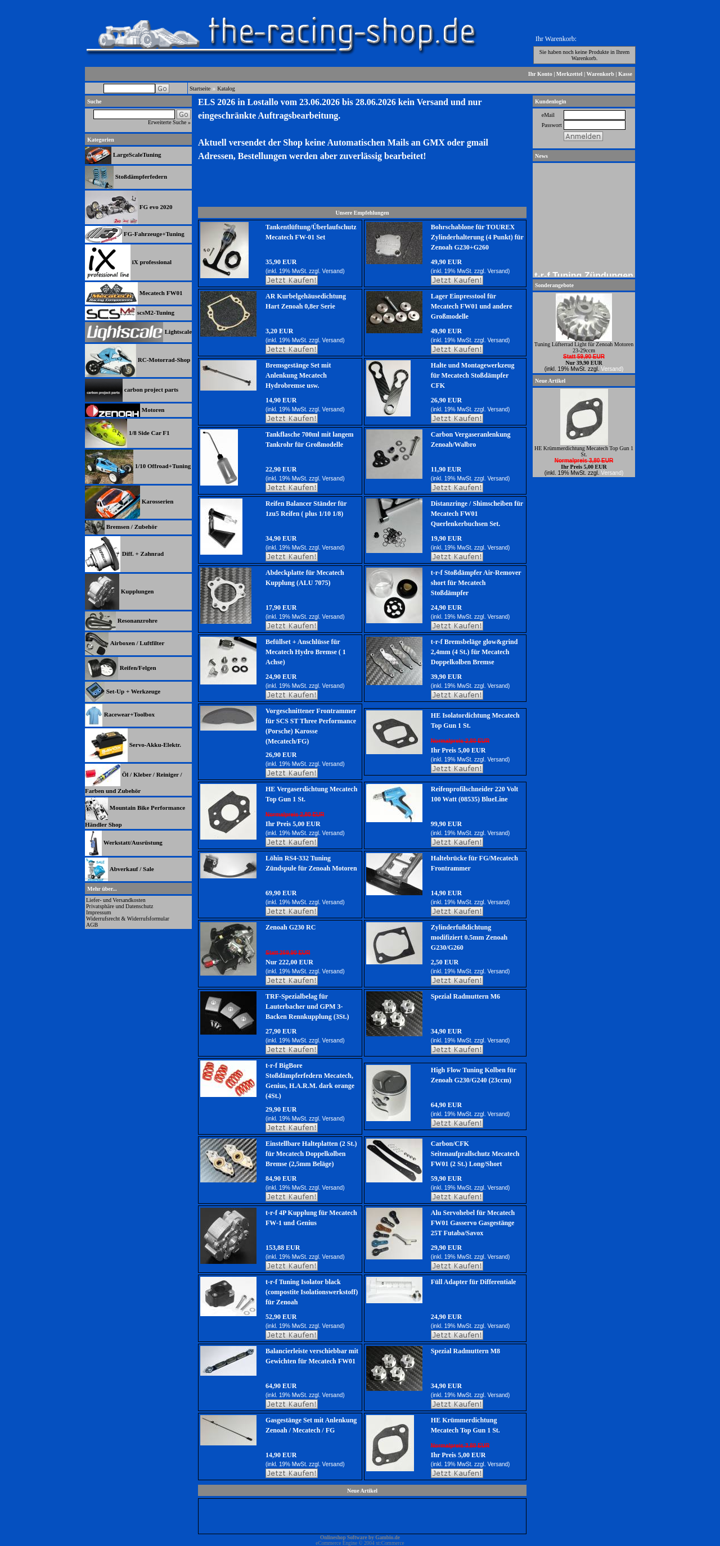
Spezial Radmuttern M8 (465, 1351)
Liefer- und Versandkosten (116, 900)
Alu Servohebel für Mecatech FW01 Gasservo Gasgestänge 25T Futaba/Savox (473, 1223)
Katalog (226, 88)
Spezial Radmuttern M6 (465, 996)
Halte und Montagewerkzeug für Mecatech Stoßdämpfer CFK (473, 375)
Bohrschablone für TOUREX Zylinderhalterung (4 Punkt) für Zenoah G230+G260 (477, 237)
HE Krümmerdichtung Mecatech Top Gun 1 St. (583, 451)
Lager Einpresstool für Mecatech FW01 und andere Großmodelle (471, 306)
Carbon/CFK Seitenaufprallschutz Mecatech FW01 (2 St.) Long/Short (475, 1154)
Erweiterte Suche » (169, 122)
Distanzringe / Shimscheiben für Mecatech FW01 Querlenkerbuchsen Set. (477, 514)
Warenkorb (600, 74)
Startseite (200, 88)
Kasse (625, 74)
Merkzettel (569, 74)
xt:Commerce (390, 1543)
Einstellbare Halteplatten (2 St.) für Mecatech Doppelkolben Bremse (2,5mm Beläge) (311, 1154)
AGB (92, 925)
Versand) (333, 271)
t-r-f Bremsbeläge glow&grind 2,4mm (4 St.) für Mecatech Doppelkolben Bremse (474, 652)
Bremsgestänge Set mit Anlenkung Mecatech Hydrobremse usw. (298, 375)
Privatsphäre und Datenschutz (119, 906)
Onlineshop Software (343, 1537)
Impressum (98, 912)
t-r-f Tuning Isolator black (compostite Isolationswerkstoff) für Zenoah (312, 1292)
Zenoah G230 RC (291, 927)
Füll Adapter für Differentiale (473, 1282)
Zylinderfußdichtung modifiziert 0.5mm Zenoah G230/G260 (469, 937)
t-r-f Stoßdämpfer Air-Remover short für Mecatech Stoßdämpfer (476, 583)
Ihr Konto (540, 74)
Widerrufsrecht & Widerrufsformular (127, 918)
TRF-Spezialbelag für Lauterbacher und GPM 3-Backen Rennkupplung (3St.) (307, 1006)
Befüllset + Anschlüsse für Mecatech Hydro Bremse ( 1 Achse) (306, 652)
